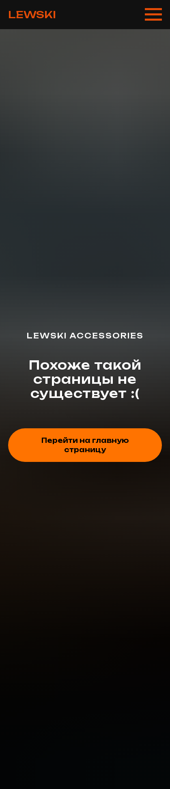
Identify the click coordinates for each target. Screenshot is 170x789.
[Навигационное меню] (153, 14)
